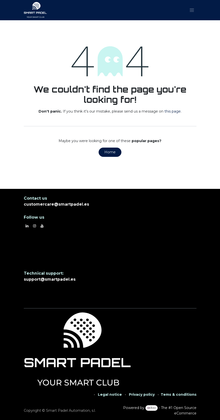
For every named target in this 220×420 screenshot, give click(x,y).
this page (172, 111)
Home (110, 152)
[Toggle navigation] (191, 10)
